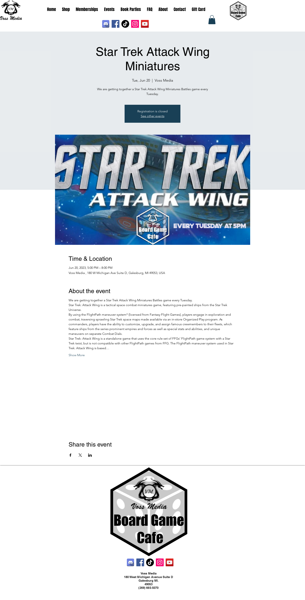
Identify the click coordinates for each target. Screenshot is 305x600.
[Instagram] (135, 24)
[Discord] (106, 24)
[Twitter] (150, 592)
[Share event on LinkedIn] (90, 455)
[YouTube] (145, 24)
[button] (212, 19)
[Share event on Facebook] (70, 455)
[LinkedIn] (156, 592)
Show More (77, 355)
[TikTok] (125, 24)
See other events (152, 116)
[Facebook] (115, 24)
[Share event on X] (80, 455)
